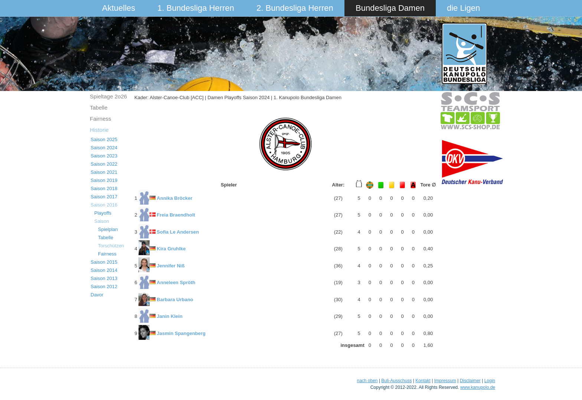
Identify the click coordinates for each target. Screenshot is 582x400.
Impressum (445, 380)
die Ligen (463, 8)
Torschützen (111, 245)
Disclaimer (470, 380)
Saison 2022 (104, 164)
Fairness (100, 119)
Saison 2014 (104, 270)
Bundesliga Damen (390, 8)
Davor (97, 294)
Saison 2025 (104, 139)
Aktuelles (118, 8)
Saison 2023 (104, 156)
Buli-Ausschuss (396, 380)
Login (489, 380)
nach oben (367, 380)
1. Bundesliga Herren (195, 8)
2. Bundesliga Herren (294, 8)
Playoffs (102, 213)
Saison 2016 (104, 205)
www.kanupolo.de (477, 387)
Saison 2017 (104, 196)
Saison (101, 221)
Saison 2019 (104, 180)
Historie (99, 130)
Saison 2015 (104, 262)
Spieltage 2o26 (108, 96)
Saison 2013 (104, 278)
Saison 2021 (104, 172)
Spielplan (108, 229)
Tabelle (99, 107)
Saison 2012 (104, 286)
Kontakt (423, 380)
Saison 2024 (104, 147)
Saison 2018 (104, 188)
